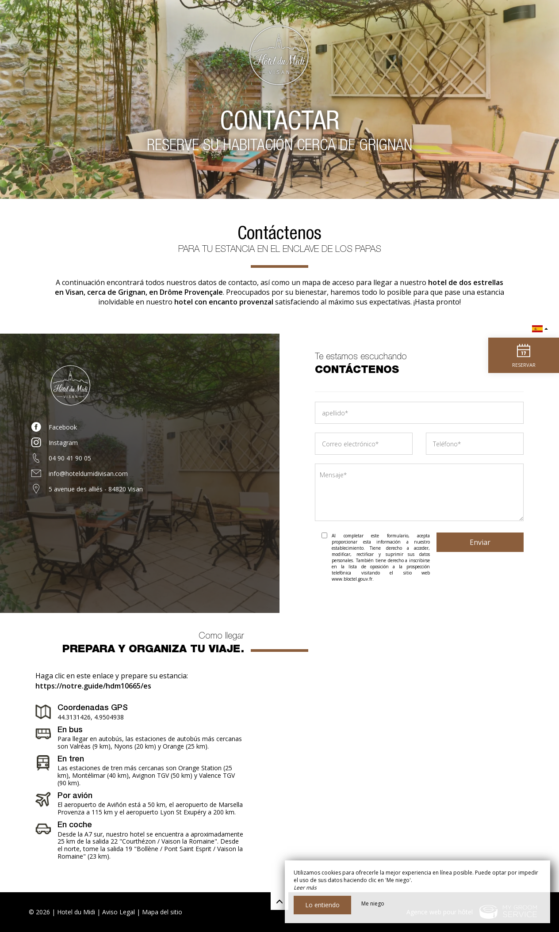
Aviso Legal (118, 912)
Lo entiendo (322, 905)
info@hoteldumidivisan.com (88, 473)
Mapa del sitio (162, 912)
